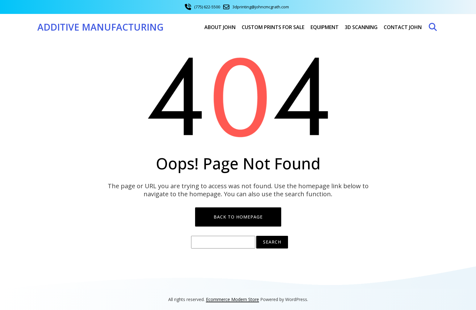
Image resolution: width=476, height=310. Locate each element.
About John (220, 27)
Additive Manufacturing (100, 27)
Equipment (325, 27)
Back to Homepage (238, 217)
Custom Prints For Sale (273, 27)
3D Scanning (361, 27)
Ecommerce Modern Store (232, 299)
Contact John (403, 27)
